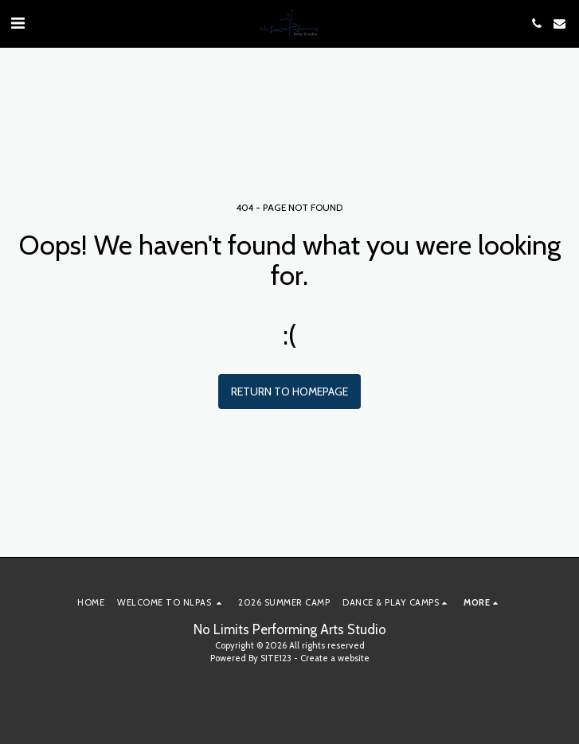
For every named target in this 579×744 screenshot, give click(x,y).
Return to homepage (289, 391)
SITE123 (275, 658)
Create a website (335, 658)
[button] (17, 23)
